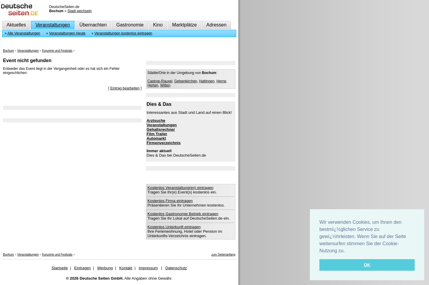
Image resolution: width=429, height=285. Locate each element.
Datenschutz (176, 268)
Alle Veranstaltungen (23, 33)
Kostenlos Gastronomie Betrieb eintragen (182, 214)
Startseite (60, 268)
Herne (221, 81)
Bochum (8, 50)
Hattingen (206, 81)
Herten (152, 85)
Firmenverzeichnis (164, 143)
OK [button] (367, 264)
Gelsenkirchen (185, 81)
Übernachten (93, 24)
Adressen (216, 24)
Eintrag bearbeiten (124, 88)
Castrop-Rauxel (159, 81)
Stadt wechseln (79, 11)
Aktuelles (16, 24)
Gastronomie (130, 24)
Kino (158, 24)
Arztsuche (156, 120)
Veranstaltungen (52, 24)
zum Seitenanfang (223, 254)
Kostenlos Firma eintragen (170, 201)
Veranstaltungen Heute (67, 33)
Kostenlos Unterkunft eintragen (174, 227)
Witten (165, 85)
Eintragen (82, 268)
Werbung (105, 268)
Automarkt (156, 138)
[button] (347, 251)
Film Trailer (157, 134)
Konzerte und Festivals (57, 50)
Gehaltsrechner (161, 129)
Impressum (148, 268)
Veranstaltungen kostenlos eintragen (123, 33)
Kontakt (125, 268)
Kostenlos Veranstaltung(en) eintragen (180, 187)
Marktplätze (184, 24)
